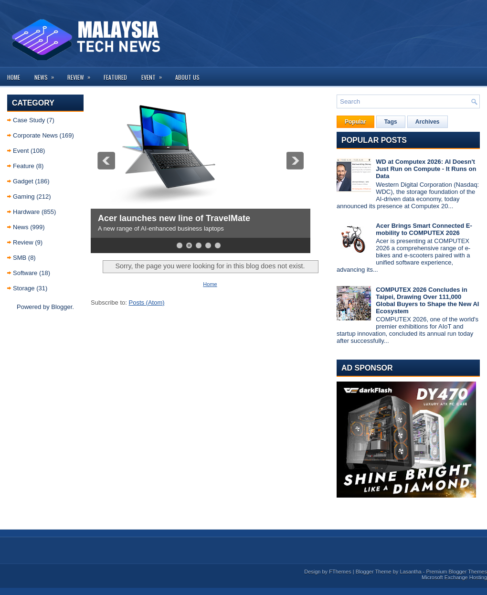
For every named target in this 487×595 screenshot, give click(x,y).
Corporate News (35, 135)
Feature (23, 166)
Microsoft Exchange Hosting (454, 577)
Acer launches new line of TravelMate (174, 218)
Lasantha (410, 571)
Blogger (61, 306)
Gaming (24, 196)
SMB (19, 257)
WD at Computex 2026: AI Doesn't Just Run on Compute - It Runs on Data (426, 169)
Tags (390, 121)
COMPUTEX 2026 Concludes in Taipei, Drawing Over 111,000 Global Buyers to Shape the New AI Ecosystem (427, 300)
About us (187, 77)
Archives (427, 121)
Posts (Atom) (147, 302)
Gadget (23, 181)
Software (25, 272)
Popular (355, 121)
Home (13, 77)
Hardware (26, 211)
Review (81, 74)
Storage (24, 288)
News (47, 74)
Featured (115, 77)
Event (154, 74)
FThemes (340, 571)
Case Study (29, 120)
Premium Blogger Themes (456, 571)
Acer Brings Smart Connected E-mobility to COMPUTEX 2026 (424, 229)
